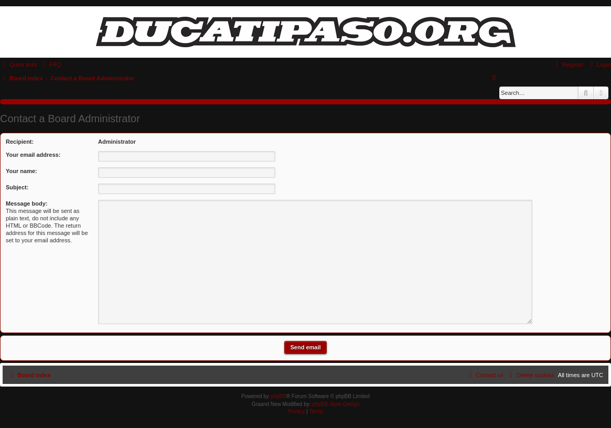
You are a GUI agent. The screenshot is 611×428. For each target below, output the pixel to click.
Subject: (17, 187)
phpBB (278, 396)
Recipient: (20, 141)
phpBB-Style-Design (335, 404)
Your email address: (33, 155)
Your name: (21, 171)
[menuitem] (50, 64)
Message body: (26, 203)
